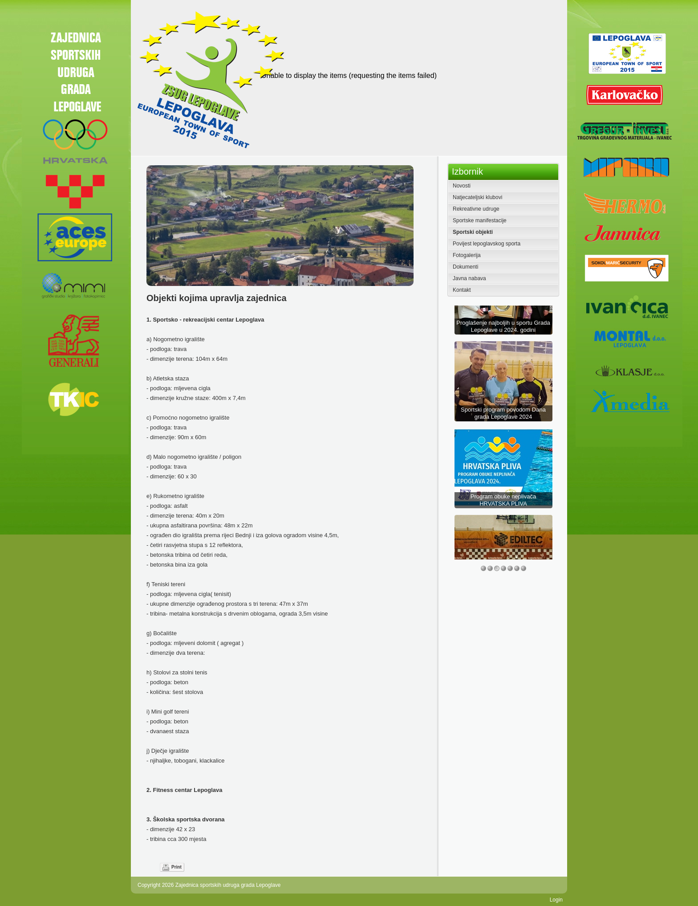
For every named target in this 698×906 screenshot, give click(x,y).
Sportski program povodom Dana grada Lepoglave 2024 (503, 443)
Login (556, 900)
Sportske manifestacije (480, 220)
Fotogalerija (467, 255)
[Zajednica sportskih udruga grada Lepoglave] (209, 79)
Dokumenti (465, 267)
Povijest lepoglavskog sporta (486, 244)
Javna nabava (469, 278)
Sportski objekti (473, 232)
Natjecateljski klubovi (477, 197)
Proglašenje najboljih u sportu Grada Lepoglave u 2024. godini (503, 356)
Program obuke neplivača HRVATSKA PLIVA (503, 530)
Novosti (462, 186)
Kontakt (462, 290)
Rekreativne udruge (476, 209)
